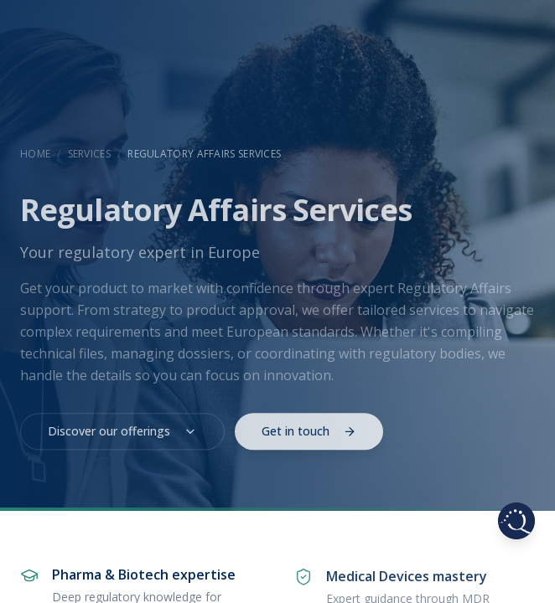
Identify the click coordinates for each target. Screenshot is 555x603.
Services (89, 154)
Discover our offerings (122, 436)
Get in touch (309, 436)
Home (35, 154)
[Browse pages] (516, 520)
